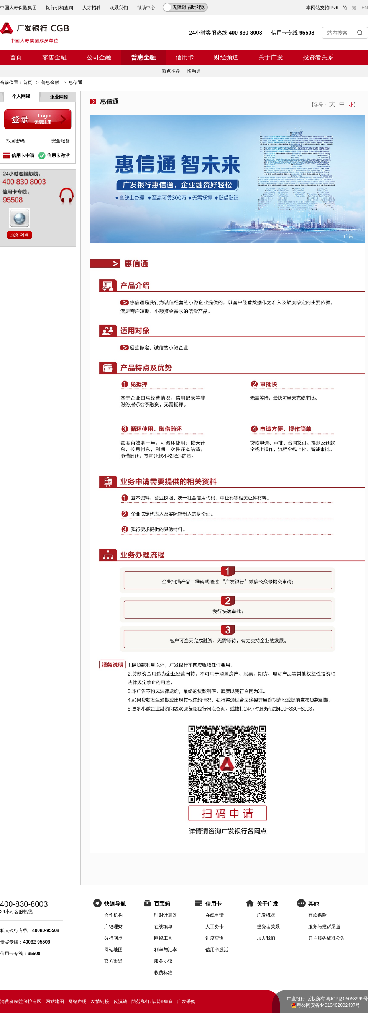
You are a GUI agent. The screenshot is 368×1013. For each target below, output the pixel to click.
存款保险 (317, 915)
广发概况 (266, 915)
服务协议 (163, 961)
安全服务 (60, 141)
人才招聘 (91, 7)
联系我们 (119, 7)
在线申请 (214, 915)
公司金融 (99, 57)
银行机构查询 (59, 7)
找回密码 (15, 141)
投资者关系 (318, 57)
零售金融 (54, 57)
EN (364, 7)
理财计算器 (165, 915)
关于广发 (270, 57)
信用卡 (185, 57)
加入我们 (266, 938)
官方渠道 (113, 961)
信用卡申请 (23, 155)
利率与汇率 (165, 949)
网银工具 (163, 938)
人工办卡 (214, 926)
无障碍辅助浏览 (188, 7)
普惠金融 (143, 57)
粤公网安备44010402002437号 (328, 1005)
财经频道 (226, 57)
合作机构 (113, 915)
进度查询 (214, 938)
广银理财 (113, 926)
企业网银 (59, 97)
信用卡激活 (58, 155)
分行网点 (113, 938)
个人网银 (21, 96)
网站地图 (113, 949)
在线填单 (163, 926)
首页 (16, 57)
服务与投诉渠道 (324, 926)
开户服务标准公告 (326, 938)
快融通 (194, 71)
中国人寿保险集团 (18, 7)
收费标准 (163, 972)
